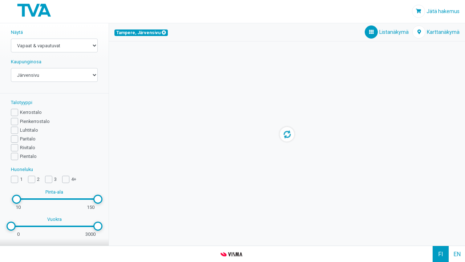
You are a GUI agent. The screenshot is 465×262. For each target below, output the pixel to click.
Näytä (17, 32)
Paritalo (28, 139)
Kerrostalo (31, 112)
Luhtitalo (29, 130)
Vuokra (54, 219)
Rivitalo (27, 147)
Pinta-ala (54, 192)
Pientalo (28, 156)
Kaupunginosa (26, 61)
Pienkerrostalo (35, 121)
